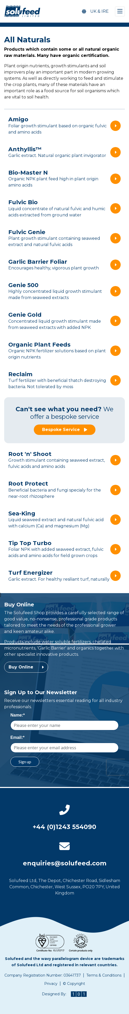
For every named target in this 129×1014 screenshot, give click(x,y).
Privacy (50, 983)
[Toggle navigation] (120, 11)
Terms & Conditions (103, 975)
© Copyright (74, 983)
